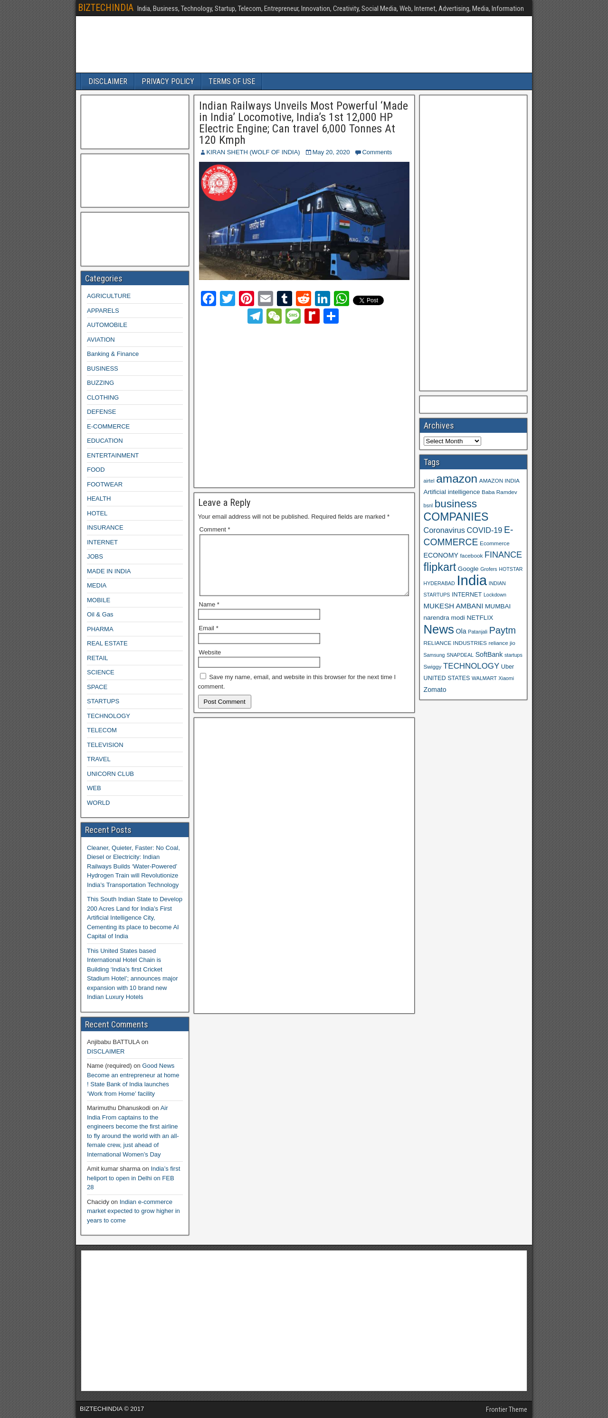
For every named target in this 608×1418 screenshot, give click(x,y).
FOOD (96, 469)
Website (210, 663)
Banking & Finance (113, 353)
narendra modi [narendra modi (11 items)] (444, 617)
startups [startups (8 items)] (513, 655)
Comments (377, 152)
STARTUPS (103, 701)
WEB (94, 788)
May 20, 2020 (331, 152)
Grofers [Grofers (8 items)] (488, 569)
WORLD (98, 802)
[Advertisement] (282, 403)
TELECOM (102, 730)
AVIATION (101, 339)
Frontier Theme (506, 1409)
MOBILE (98, 600)
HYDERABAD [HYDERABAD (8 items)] (439, 583)
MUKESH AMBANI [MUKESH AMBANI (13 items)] (454, 606)
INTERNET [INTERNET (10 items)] (467, 594)
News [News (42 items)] (439, 629)
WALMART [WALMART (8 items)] (484, 678)
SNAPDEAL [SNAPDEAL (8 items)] (460, 655)
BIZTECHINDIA (105, 7)
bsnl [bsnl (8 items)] (428, 505)
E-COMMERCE (108, 426)
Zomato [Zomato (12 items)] (435, 689)
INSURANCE (105, 527)
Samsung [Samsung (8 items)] (434, 655)
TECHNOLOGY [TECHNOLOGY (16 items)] (471, 666)
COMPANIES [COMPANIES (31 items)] (456, 517)
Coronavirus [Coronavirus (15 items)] (444, 530)
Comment (215, 529)
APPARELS (103, 310)
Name (209, 615)
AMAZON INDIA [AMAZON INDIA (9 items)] (499, 480)
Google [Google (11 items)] (468, 568)
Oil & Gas (100, 614)
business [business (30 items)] (456, 503)
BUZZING (100, 382)
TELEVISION (105, 744)
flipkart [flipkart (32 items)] (440, 567)
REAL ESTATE (107, 643)
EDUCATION (105, 440)
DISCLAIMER (107, 81)
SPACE (97, 686)
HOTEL (97, 513)
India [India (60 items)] (471, 580)
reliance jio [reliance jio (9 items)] (502, 643)
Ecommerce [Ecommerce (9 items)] (495, 543)
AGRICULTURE (109, 295)
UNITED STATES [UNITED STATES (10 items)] (447, 678)
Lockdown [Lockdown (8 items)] (495, 594)
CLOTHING (103, 397)
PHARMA (100, 629)
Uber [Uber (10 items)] (507, 666)
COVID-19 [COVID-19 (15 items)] (485, 530)
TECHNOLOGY (108, 715)
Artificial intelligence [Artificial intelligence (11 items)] (452, 491)
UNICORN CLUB (110, 773)
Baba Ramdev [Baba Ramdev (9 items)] (499, 492)
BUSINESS (102, 368)
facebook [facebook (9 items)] (471, 555)
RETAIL (97, 658)
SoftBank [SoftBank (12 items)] (489, 654)
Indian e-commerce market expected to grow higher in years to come (133, 1211)
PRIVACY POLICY (168, 81)
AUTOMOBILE (107, 324)
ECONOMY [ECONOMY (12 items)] (441, 555)
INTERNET (102, 542)
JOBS (95, 556)
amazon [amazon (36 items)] (456, 478)
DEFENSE (101, 411)
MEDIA (96, 585)
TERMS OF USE (232, 81)
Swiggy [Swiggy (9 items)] (433, 666)
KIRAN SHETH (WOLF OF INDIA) (253, 152)
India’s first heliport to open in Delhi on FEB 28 (133, 1178)
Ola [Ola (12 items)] (461, 631)
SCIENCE (100, 672)
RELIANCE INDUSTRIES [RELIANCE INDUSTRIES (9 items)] (455, 643)
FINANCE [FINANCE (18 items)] (503, 555)
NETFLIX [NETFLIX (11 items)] (479, 617)
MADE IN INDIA (109, 571)
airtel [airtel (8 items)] (429, 481)
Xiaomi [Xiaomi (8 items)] (506, 678)
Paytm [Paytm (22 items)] (502, 630)
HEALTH (99, 498)
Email (208, 639)
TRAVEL (99, 759)
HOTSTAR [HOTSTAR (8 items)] (510, 569)
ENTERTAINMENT (113, 455)
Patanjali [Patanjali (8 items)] (477, 631)
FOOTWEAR (105, 484)
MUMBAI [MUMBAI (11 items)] (498, 606)
